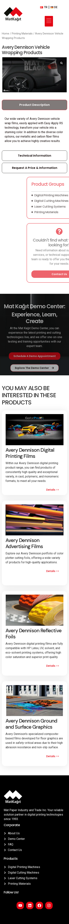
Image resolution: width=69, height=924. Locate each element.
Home (5, 33)
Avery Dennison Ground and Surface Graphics (31, 724)
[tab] (34, 105)
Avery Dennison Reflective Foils (33, 633)
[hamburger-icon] (49, 21)
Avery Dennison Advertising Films (24, 543)
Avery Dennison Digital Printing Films (30, 453)
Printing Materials (22, 33)
